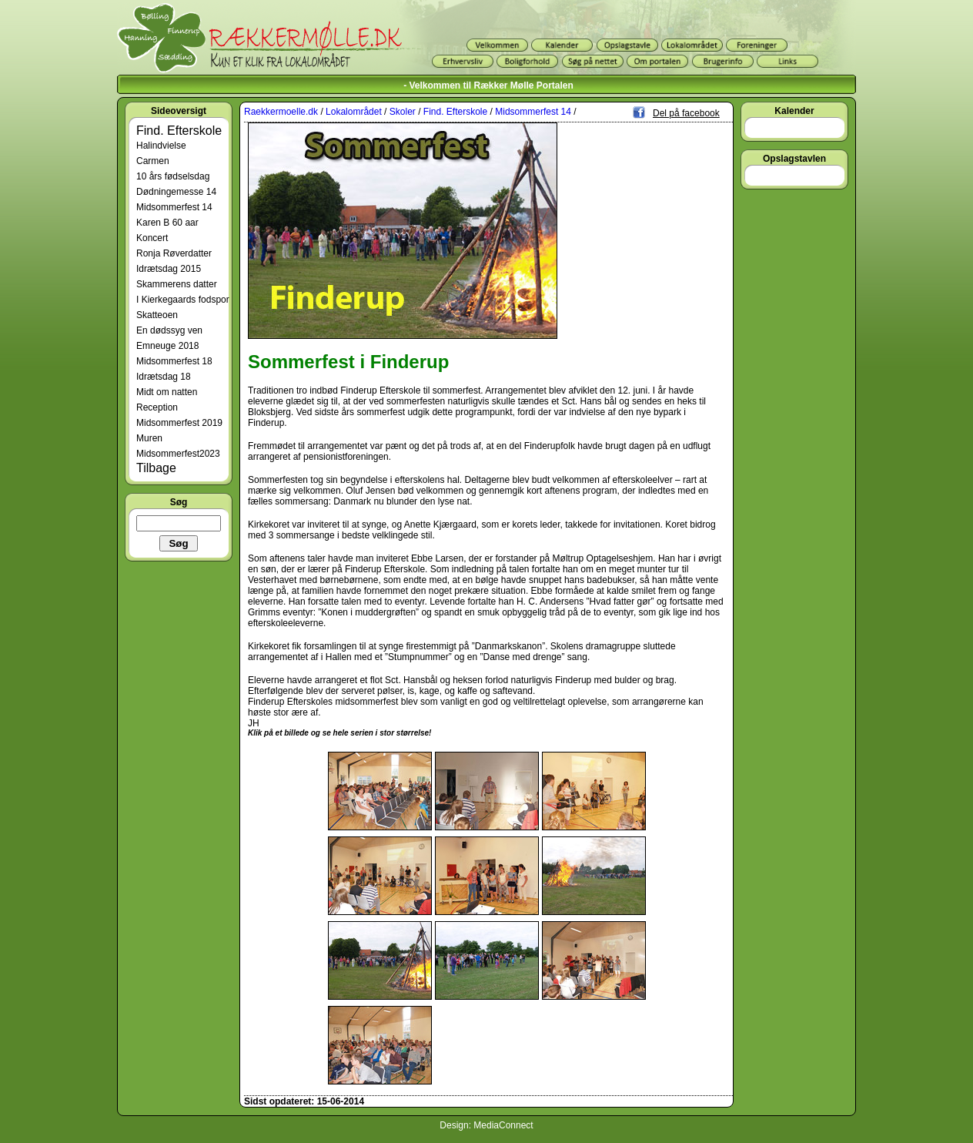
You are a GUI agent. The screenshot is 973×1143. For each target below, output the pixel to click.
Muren (149, 438)
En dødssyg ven (169, 330)
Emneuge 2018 (167, 345)
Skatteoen (157, 315)
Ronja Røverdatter (174, 253)
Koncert (152, 238)
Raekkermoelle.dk (281, 111)
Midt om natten (166, 392)
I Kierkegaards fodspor (182, 299)
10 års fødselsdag (172, 176)
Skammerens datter (176, 284)
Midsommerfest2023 (178, 453)
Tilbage (156, 467)
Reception (157, 407)
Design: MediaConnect (486, 1125)
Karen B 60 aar (167, 222)
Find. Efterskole (179, 130)
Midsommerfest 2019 (179, 422)
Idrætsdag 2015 (168, 268)
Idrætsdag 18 (163, 376)
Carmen (152, 161)
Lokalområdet (354, 111)
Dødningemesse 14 (176, 191)
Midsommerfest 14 (174, 207)
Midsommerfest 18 (174, 361)
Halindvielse (161, 145)
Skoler (403, 111)
